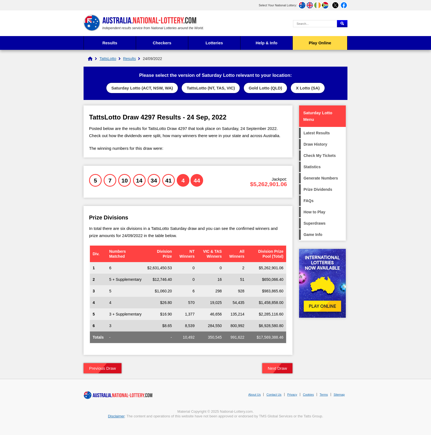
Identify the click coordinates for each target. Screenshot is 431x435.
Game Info (312, 234)
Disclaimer (116, 416)
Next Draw (277, 368)
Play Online (320, 42)
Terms (324, 394)
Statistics (312, 167)
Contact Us (273, 394)
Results (109, 42)
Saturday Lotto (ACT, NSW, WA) (142, 88)
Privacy (292, 394)
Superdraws (314, 223)
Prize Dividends (317, 189)
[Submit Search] (342, 23)
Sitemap (339, 394)
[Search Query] (315, 23)
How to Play (314, 212)
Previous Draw (102, 368)
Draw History (315, 144)
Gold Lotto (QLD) (265, 88)
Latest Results (316, 133)
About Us (254, 394)
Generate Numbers (320, 178)
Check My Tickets (319, 155)
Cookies (308, 394)
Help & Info (266, 42)
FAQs (308, 201)
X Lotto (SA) (308, 88)
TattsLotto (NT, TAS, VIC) (211, 88)
